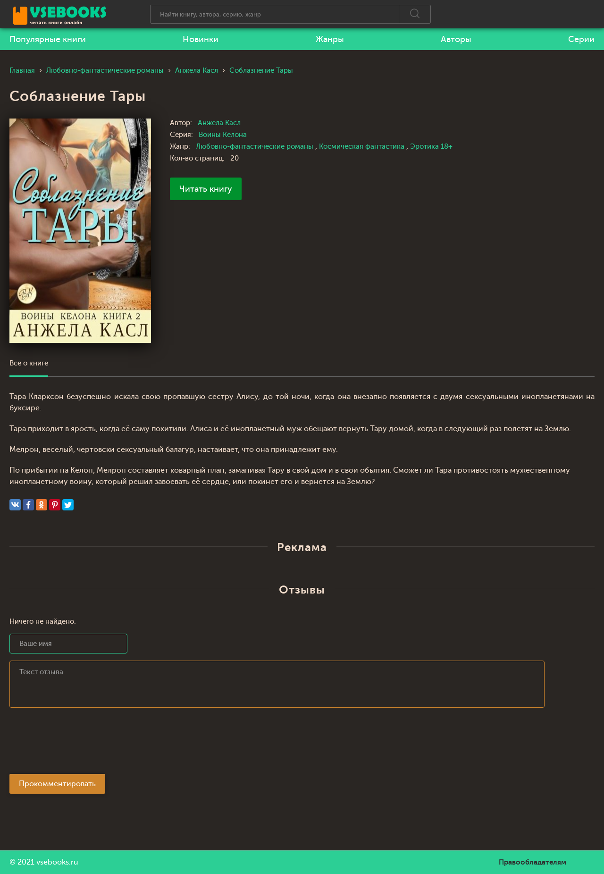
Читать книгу (205, 189)
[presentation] (81, 743)
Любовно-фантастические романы (255, 147)
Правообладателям (532, 862)
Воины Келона (223, 135)
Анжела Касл (219, 123)
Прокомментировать (57, 784)
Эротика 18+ (431, 147)
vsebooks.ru (57, 862)
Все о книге (28, 363)
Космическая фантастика (362, 147)
